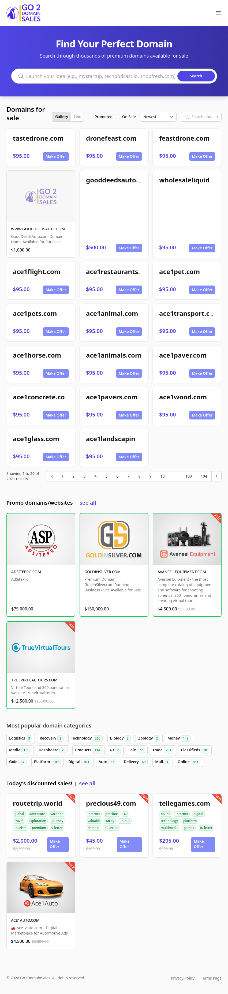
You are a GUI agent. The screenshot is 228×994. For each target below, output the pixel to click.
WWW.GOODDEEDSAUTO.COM (38, 228)
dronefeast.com (111, 138)
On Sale (129, 116)
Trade (162, 750)
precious (111, 814)
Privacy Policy (183, 978)
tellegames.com (184, 803)
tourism (20, 828)
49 (115, 750)
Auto (107, 762)
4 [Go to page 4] (95, 476)
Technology (87, 738)
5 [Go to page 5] (106, 476)
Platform (47, 762)
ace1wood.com (183, 396)
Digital (79, 762)
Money (178, 738)
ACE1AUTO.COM (25, 920)
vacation (56, 814)
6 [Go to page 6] (117, 476)
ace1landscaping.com (120, 438)
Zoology (149, 738)
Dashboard (53, 750)
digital (198, 814)
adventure (37, 814)
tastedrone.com (38, 138)
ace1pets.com (35, 313)
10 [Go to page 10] (162, 476)
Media (20, 750)
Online (189, 762)
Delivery (136, 762)
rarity (110, 821)
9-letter (57, 828)
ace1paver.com (183, 355)
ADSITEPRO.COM (26, 571)
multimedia (169, 828)
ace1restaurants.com (120, 271)
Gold (18, 762)
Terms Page (211, 978)
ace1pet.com (179, 271)
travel (18, 821)
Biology (120, 738)
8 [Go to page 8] (139, 476)
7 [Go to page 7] (128, 476)
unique (124, 821)
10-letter (111, 828)
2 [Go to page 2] (73, 476)
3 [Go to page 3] (84, 476)
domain (93, 828)
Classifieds (195, 750)
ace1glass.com (36, 438)
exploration (37, 821)
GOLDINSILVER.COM (102, 571)
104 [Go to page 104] (204, 476)
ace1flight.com (36, 271)
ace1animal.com (112, 313)
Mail (162, 762)
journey (57, 821)
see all (88, 502)
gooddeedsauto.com (118, 179)
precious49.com (111, 803)
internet (94, 814)
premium (39, 828)
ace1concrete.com (42, 396)
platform (190, 821)
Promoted (104, 116)
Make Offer (56, 156)
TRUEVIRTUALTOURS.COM (34, 679)
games (189, 828)
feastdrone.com (184, 138)
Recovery (51, 738)
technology (169, 821)
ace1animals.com (113, 355)
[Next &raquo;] (216, 476)
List (77, 116)
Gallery (61, 116)
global (19, 814)
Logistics (20, 738)
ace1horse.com (37, 355)
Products (88, 750)
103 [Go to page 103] (188, 476)
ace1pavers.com (112, 396)
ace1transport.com (189, 313)
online (165, 814)
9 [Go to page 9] (150, 476)
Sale (136, 750)
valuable (94, 821)
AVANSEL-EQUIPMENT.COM (182, 571)
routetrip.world (37, 803)
